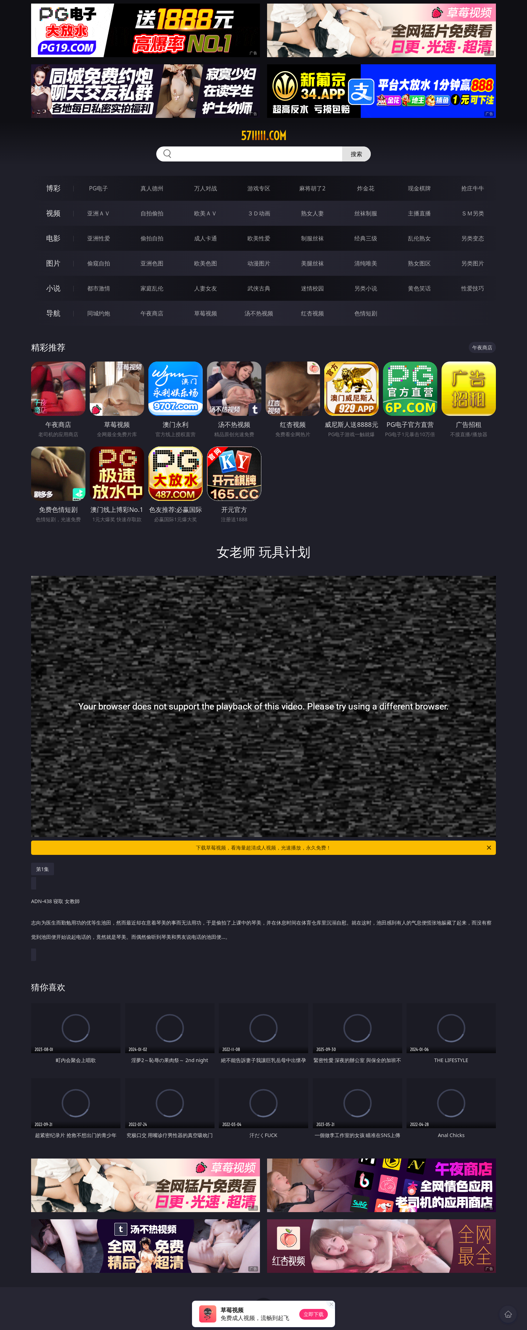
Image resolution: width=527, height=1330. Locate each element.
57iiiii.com (263, 136)
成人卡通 (205, 238)
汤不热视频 (259, 313)
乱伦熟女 (419, 238)
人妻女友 (205, 288)
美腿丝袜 (312, 263)
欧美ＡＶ (205, 213)
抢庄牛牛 (472, 188)
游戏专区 (258, 188)
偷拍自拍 (152, 238)
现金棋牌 (419, 188)
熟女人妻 (312, 213)
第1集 (42, 869)
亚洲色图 (152, 263)
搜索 (356, 154)
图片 (53, 263)
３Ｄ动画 (258, 213)
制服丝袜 (312, 238)
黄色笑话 (419, 288)
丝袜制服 (365, 213)
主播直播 (419, 213)
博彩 (53, 188)
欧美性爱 (258, 238)
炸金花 (365, 188)
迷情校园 (312, 288)
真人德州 (152, 188)
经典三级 (365, 238)
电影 (53, 238)
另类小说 (365, 288)
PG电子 (98, 188)
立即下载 (314, 1314)
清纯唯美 (365, 263)
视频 (53, 213)
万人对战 (205, 188)
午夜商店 (152, 313)
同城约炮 (98, 313)
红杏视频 (312, 313)
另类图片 (472, 263)
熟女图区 (419, 263)
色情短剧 (365, 313)
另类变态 (472, 238)
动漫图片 (258, 263)
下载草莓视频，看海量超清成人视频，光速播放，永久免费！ (344, 847)
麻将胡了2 (312, 188)
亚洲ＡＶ (98, 213)
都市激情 (98, 288)
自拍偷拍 (152, 213)
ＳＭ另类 (472, 213)
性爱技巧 (472, 288)
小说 (53, 288)
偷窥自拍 (98, 263)
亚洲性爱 (98, 238)
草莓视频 (205, 313)
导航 (53, 313)
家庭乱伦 (152, 288)
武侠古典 (258, 288)
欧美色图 (205, 263)
